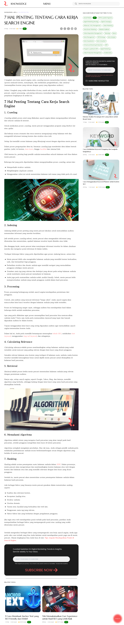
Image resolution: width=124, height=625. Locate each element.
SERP (59, 464)
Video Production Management (92, 52)
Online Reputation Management (93, 33)
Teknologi (107, 33)
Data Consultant (101, 41)
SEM (106, 45)
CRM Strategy (101, 37)
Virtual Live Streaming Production (93, 45)
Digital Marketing (105, 48)
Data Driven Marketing (90, 29)
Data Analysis (111, 37)
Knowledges (8, 12)
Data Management (89, 37)
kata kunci (29, 149)
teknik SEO (57, 333)
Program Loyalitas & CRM (91, 48)
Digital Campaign (106, 21)
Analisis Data (107, 52)
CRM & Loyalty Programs (105, 17)
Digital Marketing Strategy (91, 21)
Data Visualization (89, 41)
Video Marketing (108, 25)
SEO (15, 12)
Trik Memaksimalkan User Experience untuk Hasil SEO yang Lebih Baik (59, 617)
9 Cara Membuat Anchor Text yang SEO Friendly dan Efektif (22, 617)
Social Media (87, 17)
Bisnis (114, 33)
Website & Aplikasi (104, 29)
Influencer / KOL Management (92, 25)
